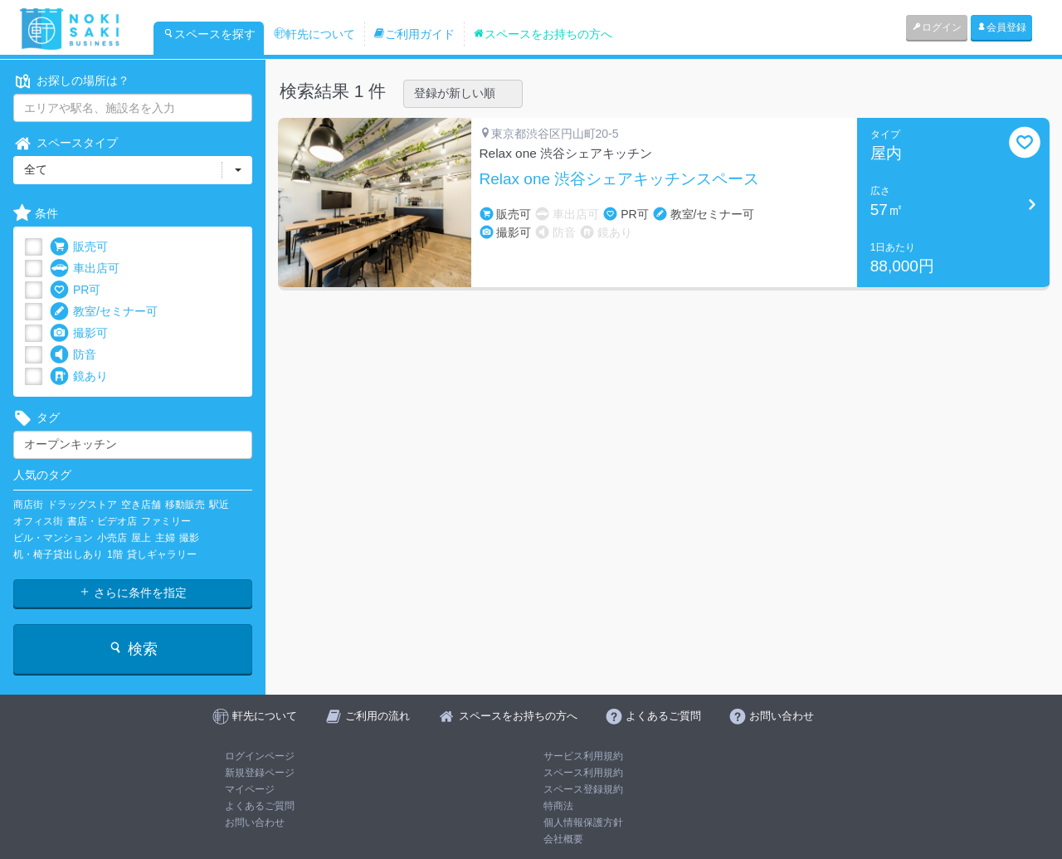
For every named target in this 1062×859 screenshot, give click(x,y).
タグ (36, 417)
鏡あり (79, 376)
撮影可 (79, 333)
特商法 (558, 806)
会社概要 (563, 839)
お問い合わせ (255, 822)
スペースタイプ (65, 143)
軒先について (314, 34)
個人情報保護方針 (583, 822)
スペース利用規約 (583, 772)
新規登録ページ (260, 772)
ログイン (937, 27)
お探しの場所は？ (71, 80)
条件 (35, 213)
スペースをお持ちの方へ (542, 34)
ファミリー (166, 521)
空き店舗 (141, 504)
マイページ (250, 789)
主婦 (165, 538)
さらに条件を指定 (133, 592)
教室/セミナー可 (104, 311)
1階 (115, 554)
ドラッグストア (82, 504)
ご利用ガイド (414, 34)
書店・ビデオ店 (102, 521)
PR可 (75, 290)
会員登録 (1001, 27)
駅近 (219, 504)
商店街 (28, 504)
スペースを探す (209, 34)
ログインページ (260, 756)
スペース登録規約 (583, 789)
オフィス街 (38, 521)
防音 (73, 355)
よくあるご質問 (260, 806)
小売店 (112, 538)
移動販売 (185, 504)
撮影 (189, 538)
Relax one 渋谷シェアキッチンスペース (620, 179)
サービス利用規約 (583, 756)
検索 (132, 648)
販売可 (79, 247)
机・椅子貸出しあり (58, 554)
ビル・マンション (53, 538)
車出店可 (84, 268)
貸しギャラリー (162, 554)
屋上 (141, 538)
